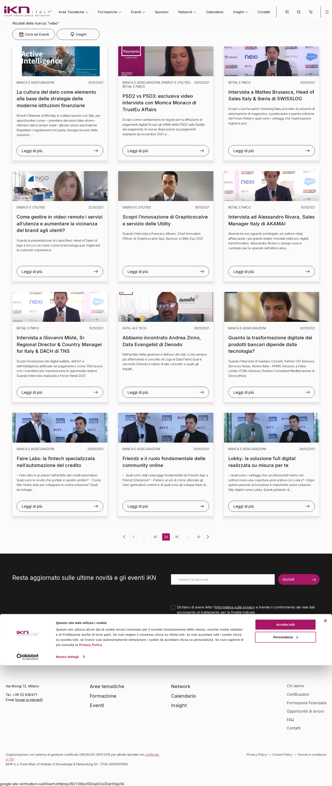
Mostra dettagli (67, 777)
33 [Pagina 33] (155, 537)
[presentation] (203, 593)
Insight (238, 12)
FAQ (290, 719)
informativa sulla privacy (235, 607)
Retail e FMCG (133, 87)
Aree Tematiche (71, 12)
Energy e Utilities (176, 82)
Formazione (107, 12)
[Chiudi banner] (325, 741)
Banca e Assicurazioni (35, 82)
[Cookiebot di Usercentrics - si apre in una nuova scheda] (27, 777)
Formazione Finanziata (306, 703)
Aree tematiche (107, 686)
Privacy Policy (90, 766)
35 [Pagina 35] (177, 537)
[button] (310, 12)
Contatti (264, 12)
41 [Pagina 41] (198, 537)
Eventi (136, 12)
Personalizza (285, 758)
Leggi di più (32, 151)
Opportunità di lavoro (305, 711)
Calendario (214, 12)
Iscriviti (288, 579)
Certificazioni (298, 694)
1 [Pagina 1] (133, 537)
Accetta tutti (285, 745)
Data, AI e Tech (134, 328)
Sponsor (162, 12)
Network (185, 12)
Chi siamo (295, 686)
